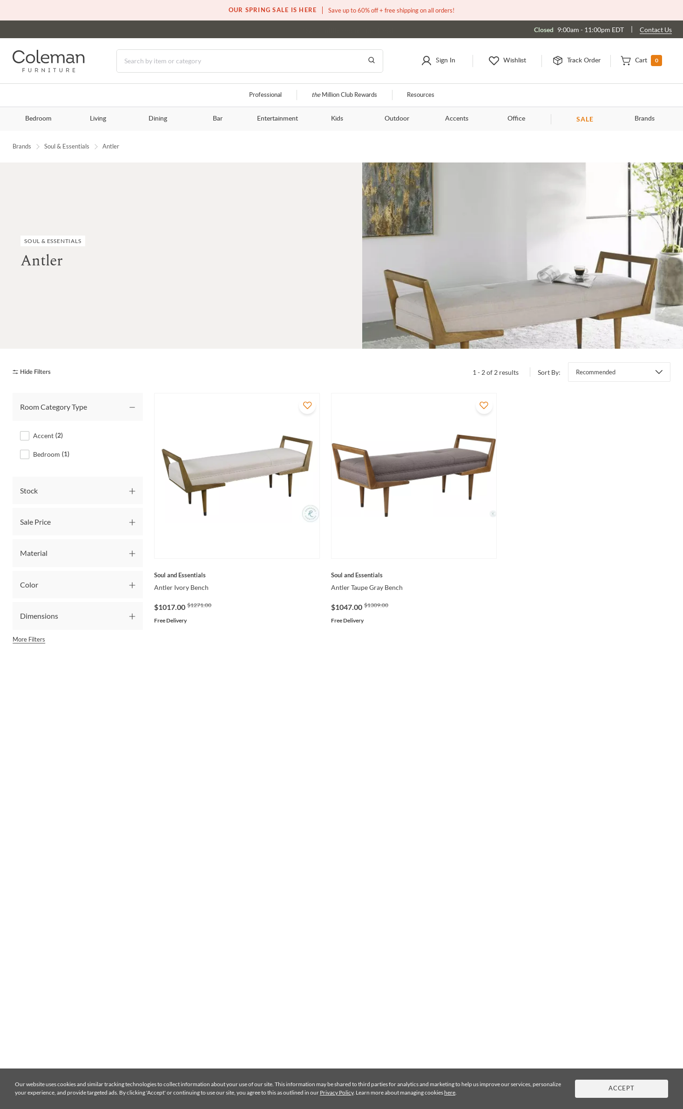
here (449, 1092)
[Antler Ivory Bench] (237, 575)
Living (98, 118)
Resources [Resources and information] (420, 95)
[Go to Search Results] (371, 61)
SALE (585, 119)
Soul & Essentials (66, 146)
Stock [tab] (29, 490)
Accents (456, 118)
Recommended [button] (595, 372)
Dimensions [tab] (39, 615)
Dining (158, 118)
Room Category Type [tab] (53, 406)
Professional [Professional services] (265, 95)
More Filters (29, 638)
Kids (337, 118)
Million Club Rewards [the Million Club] (344, 95)
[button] (438, 61)
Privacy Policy (336, 1092)
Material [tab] (33, 552)
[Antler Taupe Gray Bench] (414, 575)
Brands (645, 118)
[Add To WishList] (307, 405)
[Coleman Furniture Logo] (49, 70)
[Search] (250, 61)
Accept (622, 1089)
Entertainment (277, 118)
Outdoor (397, 118)
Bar (218, 118)
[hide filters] (35, 372)
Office (516, 118)
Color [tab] (29, 584)
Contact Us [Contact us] (656, 30)
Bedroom (38, 118)
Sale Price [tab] (35, 521)
